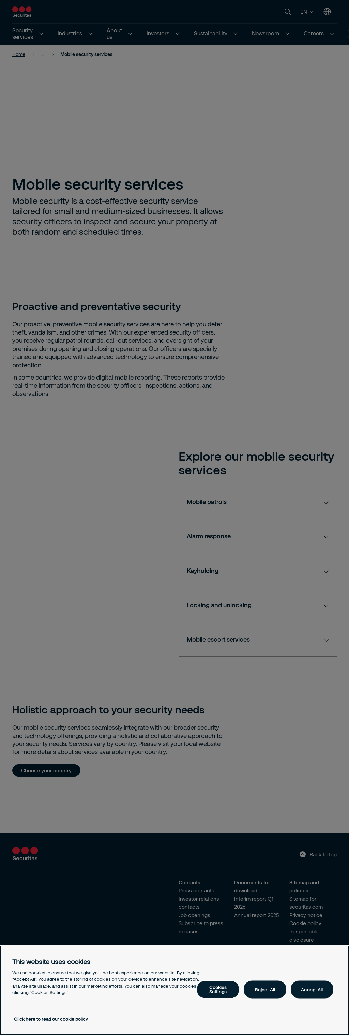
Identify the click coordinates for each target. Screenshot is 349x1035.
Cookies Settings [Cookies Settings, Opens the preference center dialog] (218, 989)
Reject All (265, 989)
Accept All (312, 989)
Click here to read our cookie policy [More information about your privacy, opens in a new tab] (51, 1019)
